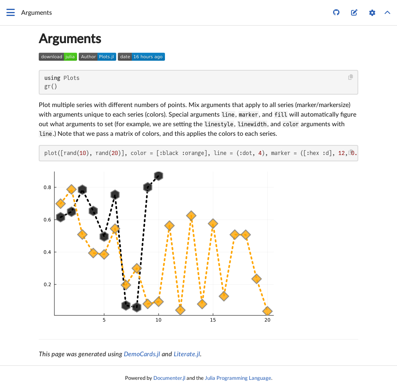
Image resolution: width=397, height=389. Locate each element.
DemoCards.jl (142, 354)
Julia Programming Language (238, 378)
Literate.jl (187, 354)
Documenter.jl (169, 378)
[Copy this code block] (350, 77)
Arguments (70, 39)
